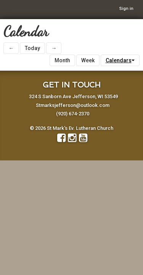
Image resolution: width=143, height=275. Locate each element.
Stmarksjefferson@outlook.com (72, 105)
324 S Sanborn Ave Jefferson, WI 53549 (73, 96)
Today (32, 48)
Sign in (126, 8)
